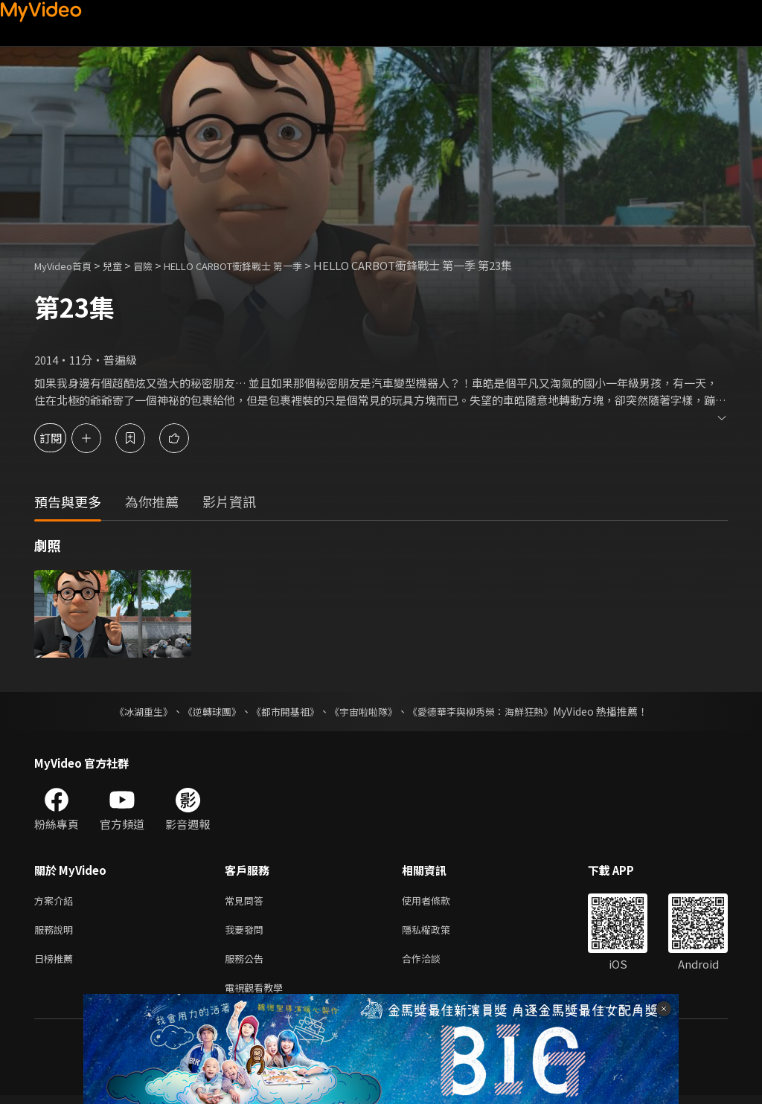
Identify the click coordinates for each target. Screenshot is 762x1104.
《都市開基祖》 (281, 711)
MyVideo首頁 (68, 265)
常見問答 (247, 901)
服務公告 (247, 964)
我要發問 (247, 932)
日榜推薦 (56, 964)
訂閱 (64, 438)
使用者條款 (439, 901)
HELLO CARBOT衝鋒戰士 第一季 (261, 265)
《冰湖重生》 (130, 711)
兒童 (124, 265)
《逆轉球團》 (203, 711)
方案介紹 (56, 901)
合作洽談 (433, 964)
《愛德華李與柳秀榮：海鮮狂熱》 (490, 711)
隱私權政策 (439, 932)
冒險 (158, 265)
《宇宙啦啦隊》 (364, 711)
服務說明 (56, 932)
